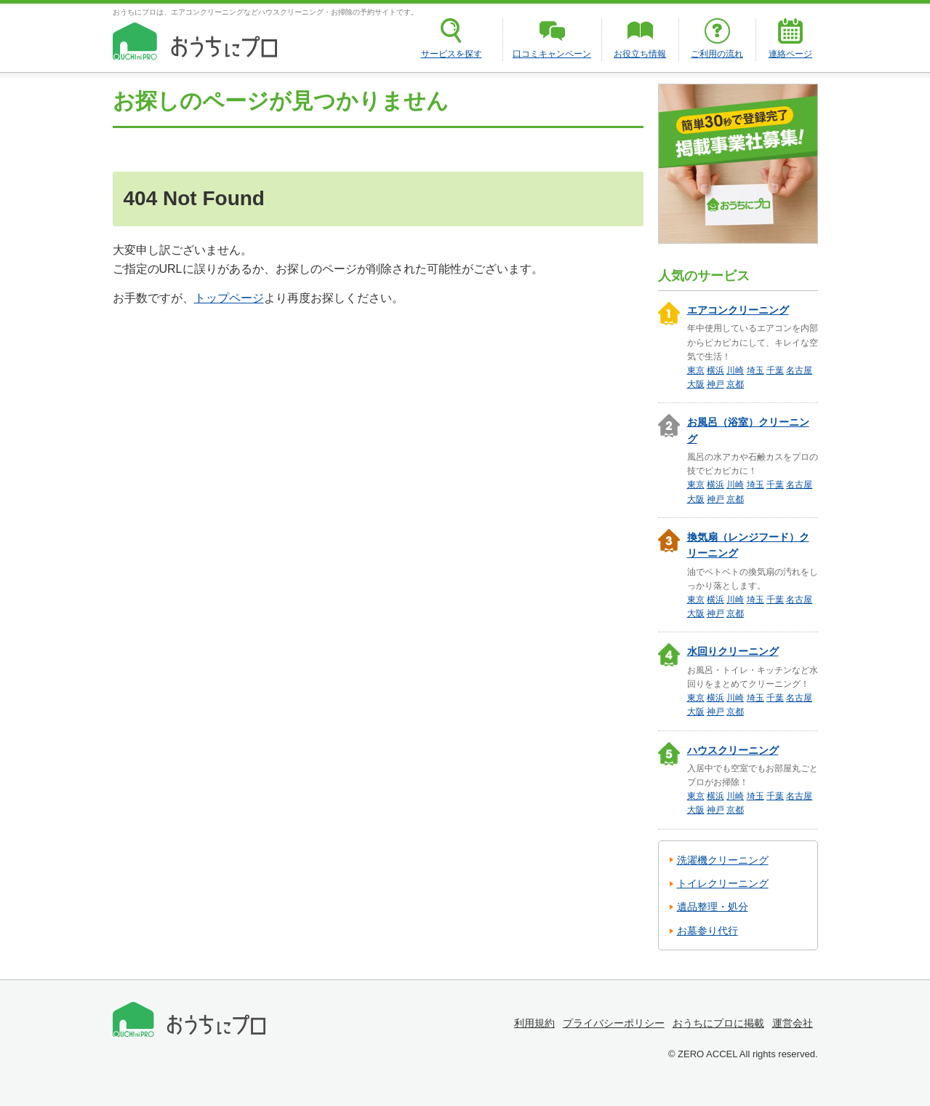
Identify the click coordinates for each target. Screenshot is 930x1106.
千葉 (775, 370)
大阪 (696, 384)
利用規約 (534, 1023)
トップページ (229, 298)
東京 (696, 370)
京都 (735, 384)
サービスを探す (451, 54)
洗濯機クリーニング (723, 860)
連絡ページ (790, 54)
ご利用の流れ (717, 54)
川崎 (735, 370)
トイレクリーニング (723, 883)
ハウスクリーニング (733, 750)
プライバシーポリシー (614, 1023)
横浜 (715, 370)
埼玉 (755, 370)
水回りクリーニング (733, 651)
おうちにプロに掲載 (718, 1023)
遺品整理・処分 (712, 906)
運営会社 (792, 1023)
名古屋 (799, 370)
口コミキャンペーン (552, 54)
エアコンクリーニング (738, 310)
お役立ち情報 (640, 54)
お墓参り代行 (707, 930)
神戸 (715, 384)
